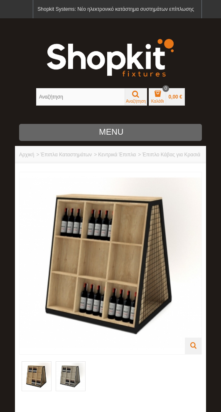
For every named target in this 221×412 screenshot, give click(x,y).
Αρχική (26, 155)
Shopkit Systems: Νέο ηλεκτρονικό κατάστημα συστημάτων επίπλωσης (115, 9)
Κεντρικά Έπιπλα (117, 155)
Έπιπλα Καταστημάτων (66, 155)
